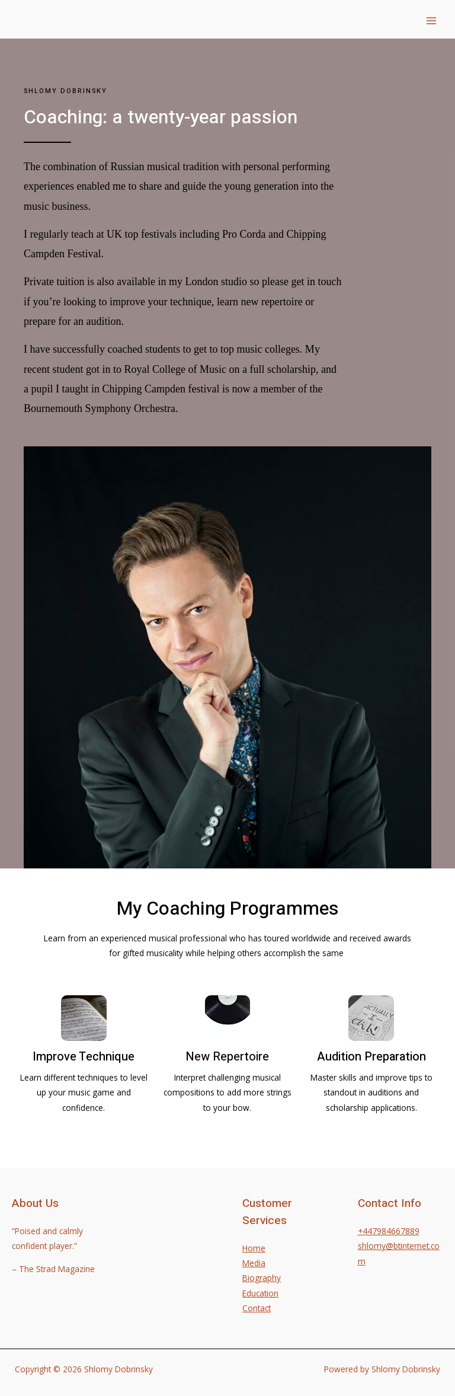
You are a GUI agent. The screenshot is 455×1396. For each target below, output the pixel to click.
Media (253, 1263)
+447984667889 (388, 1231)
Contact (256, 1308)
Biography (261, 1277)
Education (260, 1293)
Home (253, 1248)
